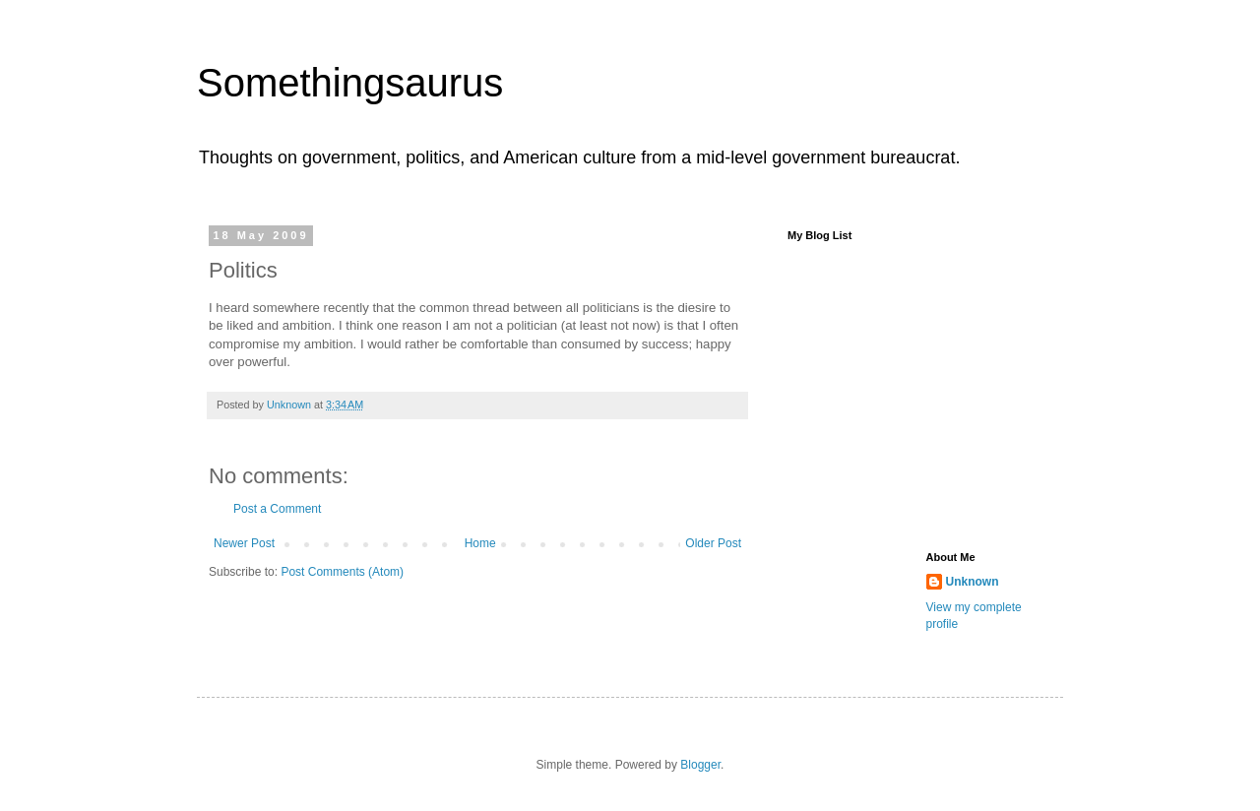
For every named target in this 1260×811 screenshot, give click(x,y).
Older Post (713, 543)
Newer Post (244, 543)
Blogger (700, 765)
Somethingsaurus (350, 82)
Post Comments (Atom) (342, 572)
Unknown (972, 582)
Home (480, 543)
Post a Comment (277, 509)
